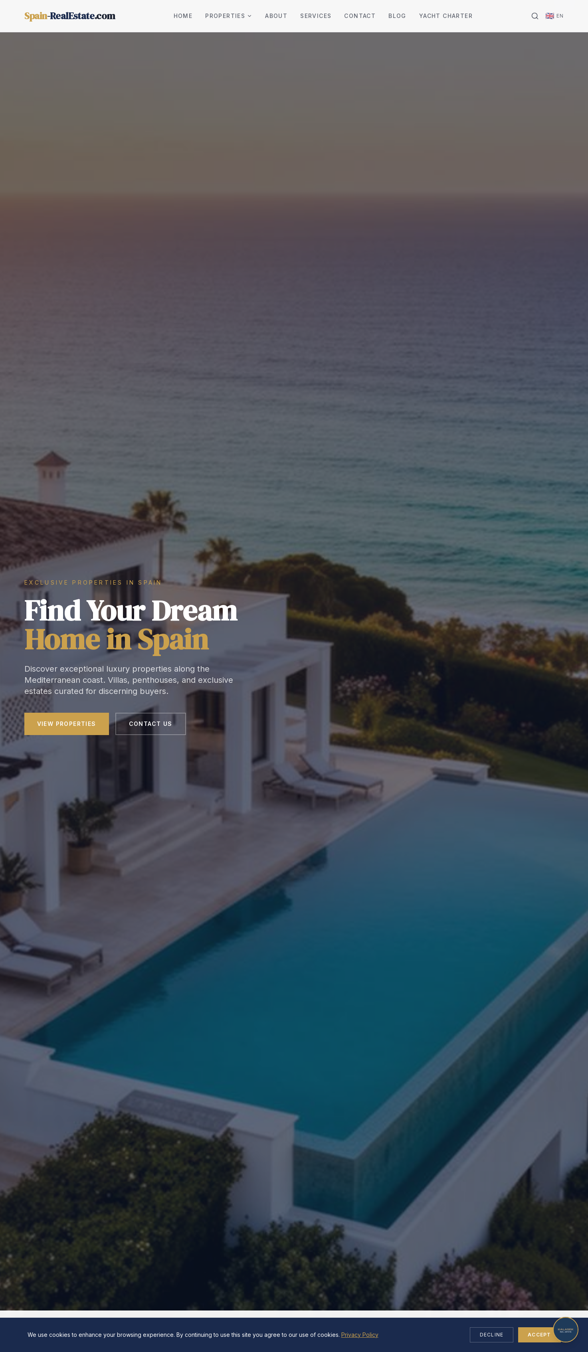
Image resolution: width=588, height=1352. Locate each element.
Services (315, 15)
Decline (491, 1335)
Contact (360, 15)
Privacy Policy (359, 1334)
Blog (397, 15)
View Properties (66, 723)
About (276, 15)
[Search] (535, 16)
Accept (539, 1335)
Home (183, 15)
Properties (228, 15)
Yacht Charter (446, 15)
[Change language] (554, 16)
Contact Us (150, 723)
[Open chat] (565, 1329)
